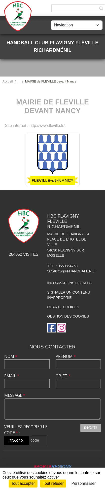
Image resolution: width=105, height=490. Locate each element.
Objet (63, 376)
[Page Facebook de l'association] (51, 327)
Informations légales (69, 283)
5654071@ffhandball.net (71, 271)
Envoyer (90, 427)
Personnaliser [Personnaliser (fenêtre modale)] (83, 483)
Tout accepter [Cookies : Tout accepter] (23, 483)
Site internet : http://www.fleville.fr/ (35, 125)
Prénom (66, 356)
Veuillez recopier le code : (25, 429)
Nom (10, 356)
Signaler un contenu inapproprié (68, 295)
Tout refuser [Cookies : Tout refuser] (53, 483)
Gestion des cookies (68, 316)
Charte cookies (63, 307)
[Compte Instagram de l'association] (61, 327)
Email (11, 376)
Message (14, 395)
